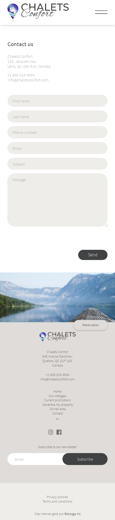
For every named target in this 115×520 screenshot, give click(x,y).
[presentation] (45, 240)
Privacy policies (57, 497)
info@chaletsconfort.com (28, 79)
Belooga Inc (72, 514)
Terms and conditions (57, 501)
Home (57, 391)
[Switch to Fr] (57, 419)
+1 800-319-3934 (21, 74)
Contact (57, 413)
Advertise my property (57, 405)
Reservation (90, 266)
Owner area (58, 409)
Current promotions (57, 400)
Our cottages (57, 396)
